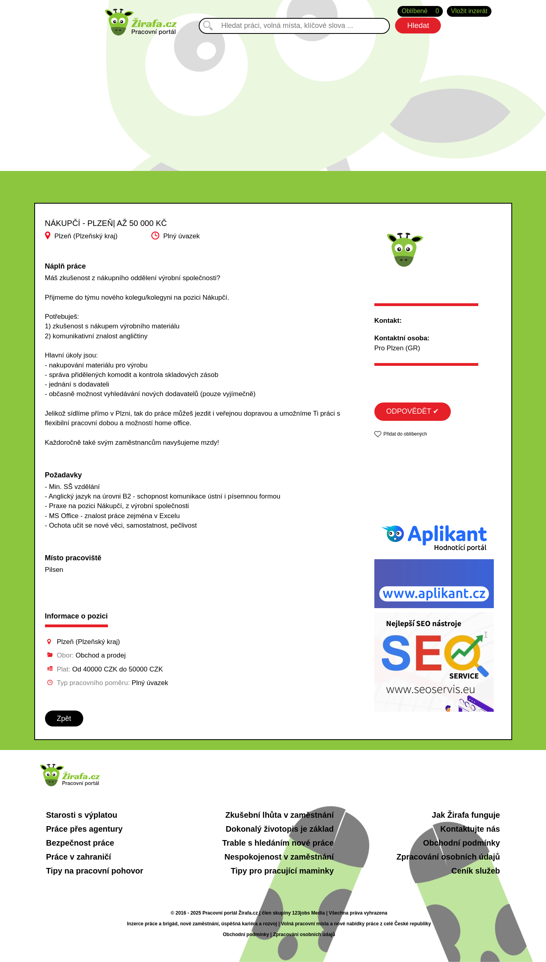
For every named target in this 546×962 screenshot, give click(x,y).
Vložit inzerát (469, 11)
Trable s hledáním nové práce (278, 842)
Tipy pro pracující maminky (282, 870)
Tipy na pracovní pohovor (94, 870)
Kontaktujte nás (470, 829)
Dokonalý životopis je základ (280, 829)
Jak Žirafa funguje (466, 815)
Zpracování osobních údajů (448, 856)
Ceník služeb (475, 870)
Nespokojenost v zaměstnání (279, 856)
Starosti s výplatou (81, 815)
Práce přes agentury (84, 829)
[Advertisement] (273, 95)
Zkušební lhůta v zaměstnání (279, 815)
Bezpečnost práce (80, 842)
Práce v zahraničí (78, 856)
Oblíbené (420, 11)
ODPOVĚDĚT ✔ (412, 411)
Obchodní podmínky (461, 842)
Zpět (64, 718)
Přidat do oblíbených (405, 434)
